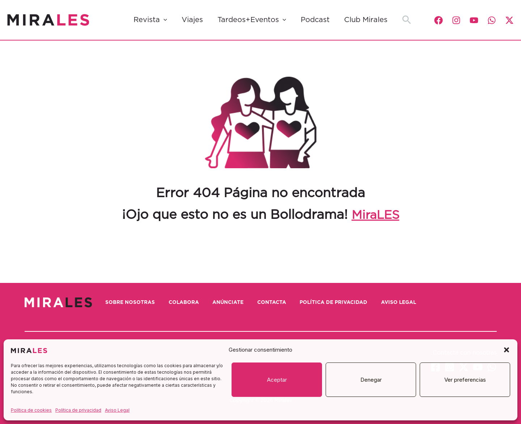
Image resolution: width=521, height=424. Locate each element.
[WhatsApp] (491, 20)
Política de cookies (31, 410)
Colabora (193, 302)
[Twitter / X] (509, 20)
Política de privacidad (78, 410)
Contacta (290, 302)
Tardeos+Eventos (251, 20)
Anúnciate (242, 302)
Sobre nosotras (135, 302)
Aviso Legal (117, 410)
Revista (150, 20)
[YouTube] (474, 20)
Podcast (315, 20)
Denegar (371, 379)
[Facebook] (438, 20)
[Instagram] (456, 20)
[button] (506, 349)
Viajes (192, 20)
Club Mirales (365, 20)
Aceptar (277, 379)
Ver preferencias (465, 379)
